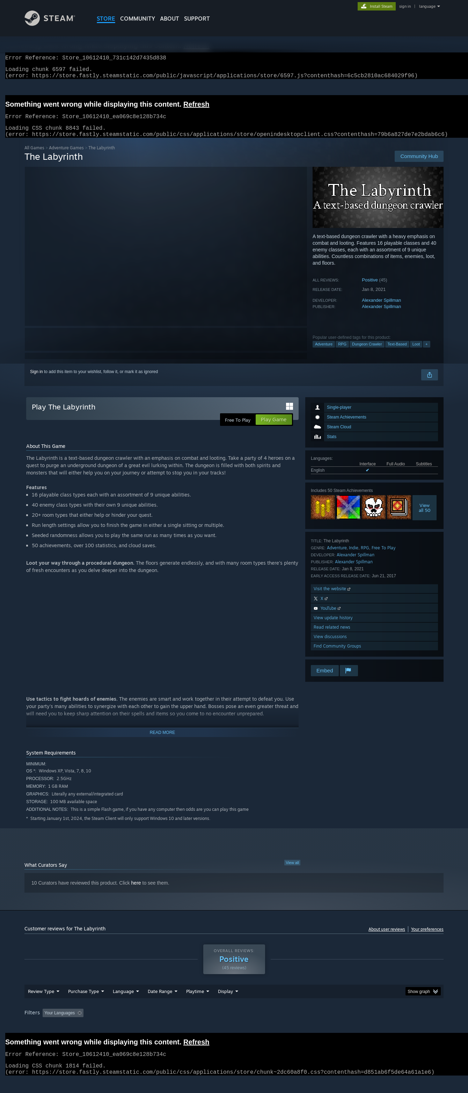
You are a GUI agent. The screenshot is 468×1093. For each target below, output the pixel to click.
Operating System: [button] (293, 1026)
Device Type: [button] (383, 1026)
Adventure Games (66, 156)
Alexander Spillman (381, 308)
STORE (106, 18)
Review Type (41, 1004)
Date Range (160, 1004)
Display (225, 1004)
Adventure (323, 352)
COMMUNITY (137, 18)
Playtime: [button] (184, 1026)
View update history (333, 626)
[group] (234, 1026)
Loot (416, 352)
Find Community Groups (337, 654)
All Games (34, 156)
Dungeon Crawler (367, 352)
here (136, 891)
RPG (342, 352)
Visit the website (333, 597)
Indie (353, 556)
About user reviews (386, 937)
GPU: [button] (352, 1026)
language (427, 6)
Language (123, 1004)
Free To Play (384, 556)
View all (292, 871)
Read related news (332, 635)
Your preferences (427, 937)
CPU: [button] (329, 1026)
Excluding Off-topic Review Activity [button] (130, 1026)
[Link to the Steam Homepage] (55, 24)
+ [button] (426, 352)
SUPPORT (197, 18)
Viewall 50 (425, 516)
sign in (405, 6)
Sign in (36, 380)
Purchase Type (83, 1004)
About (169, 18)
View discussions (330, 645)
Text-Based (397, 352)
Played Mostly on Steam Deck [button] (234, 1026)
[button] (48, 1026)
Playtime (195, 1004)
